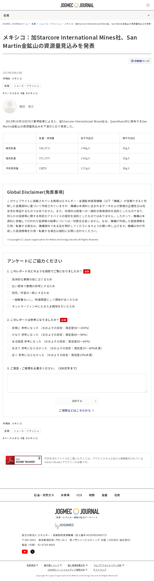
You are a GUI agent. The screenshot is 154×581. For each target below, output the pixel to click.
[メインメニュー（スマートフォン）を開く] (148, 5)
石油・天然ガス (44, 495)
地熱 (92, 495)
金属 (6, 15)
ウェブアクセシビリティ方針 (109, 565)
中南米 (6, 78)
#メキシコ (32, 93)
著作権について (53, 565)
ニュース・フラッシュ (50, 23)
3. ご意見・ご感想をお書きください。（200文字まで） (43, 368)
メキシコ (17, 78)
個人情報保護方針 (78, 565)
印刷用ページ (140, 61)
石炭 (117, 495)
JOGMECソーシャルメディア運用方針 (68, 569)
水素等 (65, 495)
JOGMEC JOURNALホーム (15, 23)
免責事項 (32, 565)
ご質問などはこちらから (75, 410)
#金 (23, 93)
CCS (79, 495)
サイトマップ (99, 569)
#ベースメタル (11, 93)
